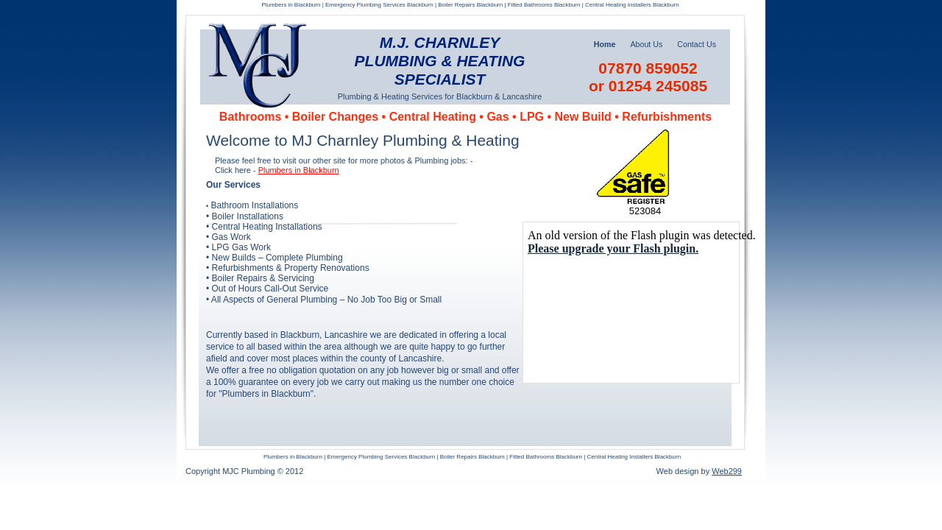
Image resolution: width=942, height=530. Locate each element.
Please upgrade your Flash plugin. (613, 248)
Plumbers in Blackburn (298, 170)
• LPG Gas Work (238, 247)
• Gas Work (228, 237)
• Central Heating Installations (264, 227)
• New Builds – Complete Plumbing (274, 257)
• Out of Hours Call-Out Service (267, 288)
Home (605, 44)
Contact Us (696, 44)
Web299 (727, 471)
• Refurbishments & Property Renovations (287, 268)
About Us (646, 44)
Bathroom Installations (255, 205)
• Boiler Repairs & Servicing (260, 278)
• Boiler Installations (244, 216)
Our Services (233, 185)
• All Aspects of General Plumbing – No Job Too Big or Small (324, 299)
